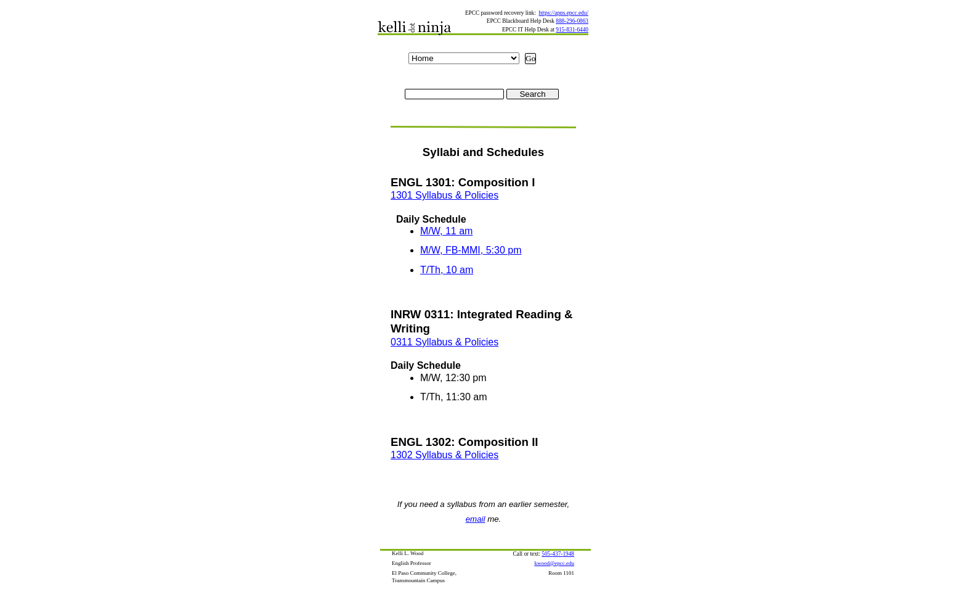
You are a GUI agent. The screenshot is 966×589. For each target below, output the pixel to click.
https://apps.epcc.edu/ (563, 13)
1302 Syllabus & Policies (444, 455)
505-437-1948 (558, 554)
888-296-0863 (572, 21)
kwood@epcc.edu (554, 563)
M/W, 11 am (446, 231)
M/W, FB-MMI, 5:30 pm (470, 250)
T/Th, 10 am (446, 270)
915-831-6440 (572, 30)
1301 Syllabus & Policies (444, 195)
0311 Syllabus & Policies (444, 342)
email (475, 519)
